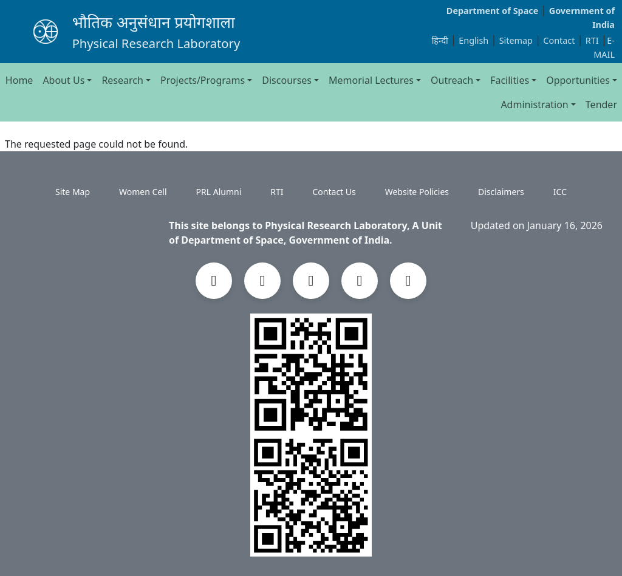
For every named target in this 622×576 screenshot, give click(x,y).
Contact (560, 40)
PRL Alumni (219, 191)
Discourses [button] (287, 80)
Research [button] (122, 80)
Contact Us (334, 191)
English (473, 40)
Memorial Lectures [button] (371, 80)
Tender (601, 104)
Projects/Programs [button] (202, 80)
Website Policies (417, 191)
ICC (560, 191)
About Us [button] (63, 80)
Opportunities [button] (578, 80)
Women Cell (142, 191)
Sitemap (517, 40)
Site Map (72, 191)
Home (19, 80)
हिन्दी (440, 40)
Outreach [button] (452, 80)
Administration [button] (534, 104)
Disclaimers (501, 191)
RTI (593, 40)
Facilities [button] (509, 80)
